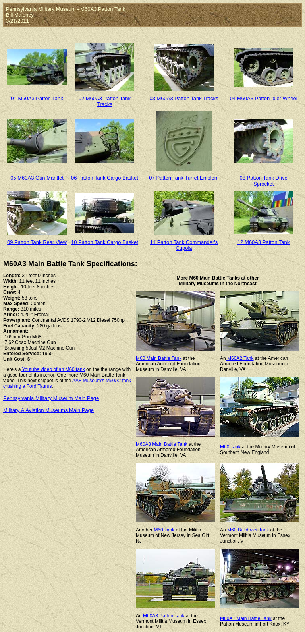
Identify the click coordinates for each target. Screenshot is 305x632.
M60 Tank (230, 447)
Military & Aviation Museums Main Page (48, 410)
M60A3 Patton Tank (164, 615)
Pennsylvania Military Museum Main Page (51, 398)
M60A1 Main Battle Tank (246, 618)
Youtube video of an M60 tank (53, 369)
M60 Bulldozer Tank (248, 530)
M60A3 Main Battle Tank (161, 444)
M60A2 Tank (240, 358)
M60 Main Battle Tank (158, 358)
